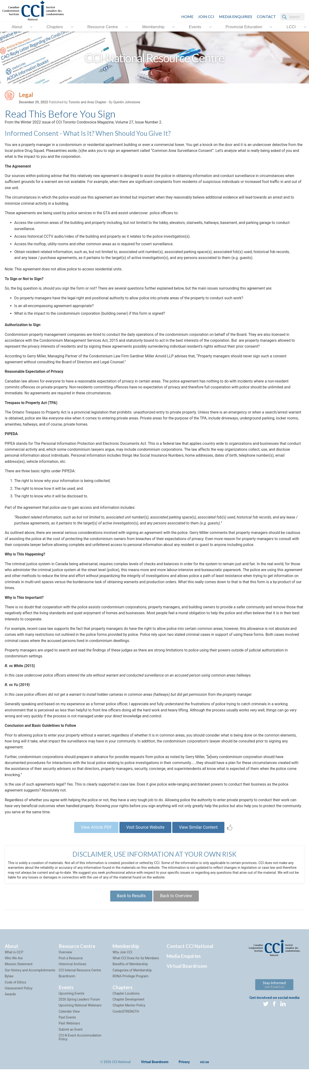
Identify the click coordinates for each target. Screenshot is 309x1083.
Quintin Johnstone (126, 102)
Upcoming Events (71, 1002)
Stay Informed (274, 993)
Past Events (67, 1026)
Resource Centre (102, 26)
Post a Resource (71, 966)
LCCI (291, 26)
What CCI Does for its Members (136, 966)
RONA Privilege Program (130, 984)
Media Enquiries (235, 16)
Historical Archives (72, 972)
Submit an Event (71, 1038)
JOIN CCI (206, 16)
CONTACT (266, 16)
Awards (10, 1003)
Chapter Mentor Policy (129, 1014)
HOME (187, 16)
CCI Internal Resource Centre (80, 978)
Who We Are (14, 966)
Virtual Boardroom (187, 974)
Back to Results (130, 903)
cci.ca (204, 1070)
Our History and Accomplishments (30, 978)
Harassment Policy (18, 996)
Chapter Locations (126, 1002)
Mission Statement (18, 972)
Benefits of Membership (130, 972)
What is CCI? (14, 960)
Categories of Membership (132, 978)
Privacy (184, 1070)
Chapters (55, 26)
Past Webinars (69, 1032)
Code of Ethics (15, 990)
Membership (153, 26)
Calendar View (69, 1020)
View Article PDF (95, 832)
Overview (65, 960)
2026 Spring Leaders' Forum (79, 1008)
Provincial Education (244, 26)
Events (195, 26)
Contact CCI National (190, 954)
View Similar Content (199, 832)
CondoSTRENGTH (126, 1020)
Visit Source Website (145, 832)
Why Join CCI (122, 960)
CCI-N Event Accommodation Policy (80, 1045)
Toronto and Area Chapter (87, 102)
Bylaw (9, 984)
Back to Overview (176, 903)
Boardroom (67, 984)
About (17, 26)
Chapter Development (128, 1008)
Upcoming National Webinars (80, 1014)
